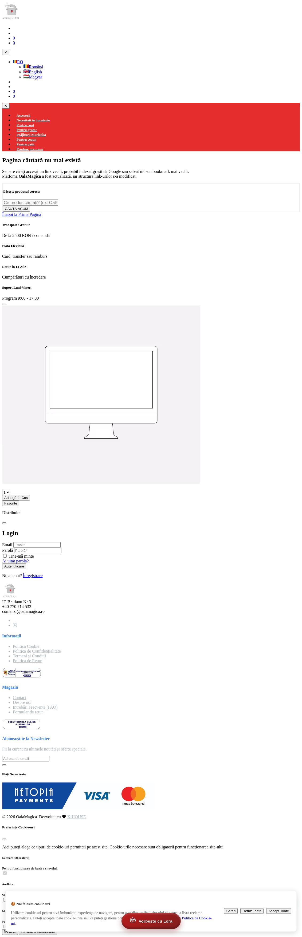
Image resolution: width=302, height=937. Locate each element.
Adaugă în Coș (16, 498)
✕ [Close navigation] (5, 52)
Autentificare (14, 566)
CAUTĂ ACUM (16, 209)
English (32, 72)
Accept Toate (278, 911)
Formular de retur (28, 712)
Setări (231, 911)
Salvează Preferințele (38, 932)
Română (33, 67)
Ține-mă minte (21, 556)
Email (7, 544)
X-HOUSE (76, 817)
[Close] (4, 304)
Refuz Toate (251, 911)
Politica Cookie (26, 646)
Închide (10, 932)
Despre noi (22, 702)
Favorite (10, 503)
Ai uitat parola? (15, 561)
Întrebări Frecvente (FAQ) (35, 707)
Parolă (7, 550)
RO (18, 61)
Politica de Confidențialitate (37, 651)
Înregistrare (33, 575)
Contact (19, 697)
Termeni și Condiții (29, 656)
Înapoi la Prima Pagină (21, 214)
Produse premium (30, 149)
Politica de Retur (27, 660)
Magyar (32, 77)
